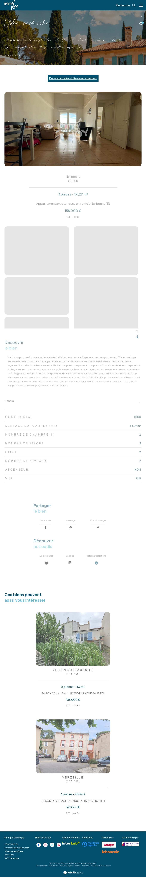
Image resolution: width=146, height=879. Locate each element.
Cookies (107, 868)
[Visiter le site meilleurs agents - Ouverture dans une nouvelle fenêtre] (91, 846)
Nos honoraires (41, 868)
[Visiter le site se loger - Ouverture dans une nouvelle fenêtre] (109, 847)
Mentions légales (66, 868)
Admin (77, 868)
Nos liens (85, 868)
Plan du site (53, 868)
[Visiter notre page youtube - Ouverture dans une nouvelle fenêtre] (59, 847)
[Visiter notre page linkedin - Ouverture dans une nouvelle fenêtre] (52, 847)
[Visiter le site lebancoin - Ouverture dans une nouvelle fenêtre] (110, 854)
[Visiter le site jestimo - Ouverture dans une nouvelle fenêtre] (130, 846)
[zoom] (36, 273)
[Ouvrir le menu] (141, 5)
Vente (83, 40)
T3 (6, 47)
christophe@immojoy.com (16, 850)
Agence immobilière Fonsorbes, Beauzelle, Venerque (39, 40)
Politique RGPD (96, 868)
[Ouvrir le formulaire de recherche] (125, 5)
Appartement (119, 40)
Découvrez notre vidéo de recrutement (73, 78)
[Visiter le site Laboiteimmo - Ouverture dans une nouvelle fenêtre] (73, 873)
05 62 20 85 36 (11, 846)
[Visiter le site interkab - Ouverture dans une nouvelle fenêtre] (71, 845)
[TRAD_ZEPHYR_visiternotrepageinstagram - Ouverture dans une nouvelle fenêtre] (45, 847)
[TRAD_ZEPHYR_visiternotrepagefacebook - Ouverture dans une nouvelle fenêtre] (38, 847)
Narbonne (98, 40)
